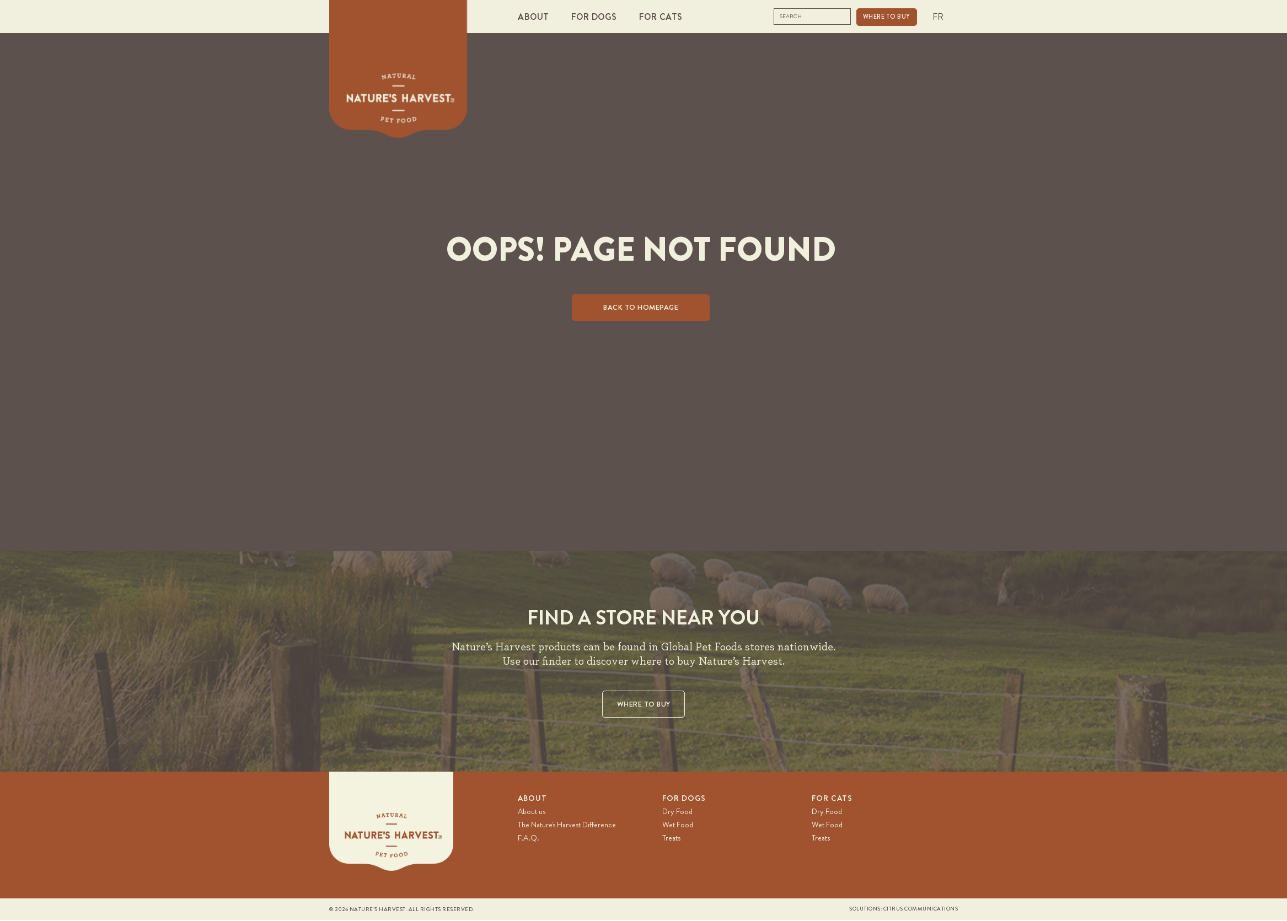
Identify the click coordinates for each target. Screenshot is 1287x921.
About (532, 798)
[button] (536, 17)
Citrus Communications (920, 909)
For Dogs (684, 798)
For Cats (832, 798)
